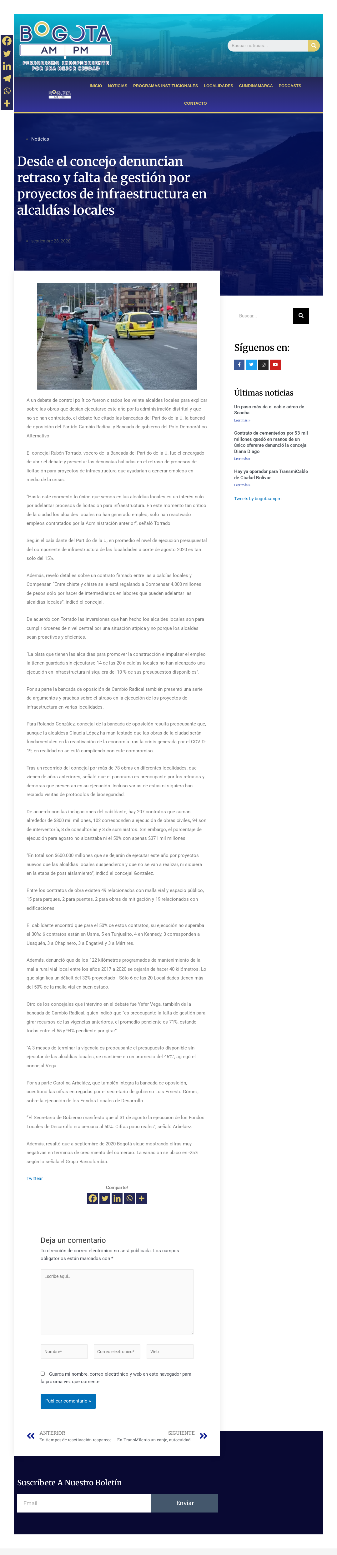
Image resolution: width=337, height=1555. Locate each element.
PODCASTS (290, 85)
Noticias (40, 139)
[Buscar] (314, 46)
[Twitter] (104, 1198)
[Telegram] (7, 78)
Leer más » (242, 420)
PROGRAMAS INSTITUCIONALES (165, 85)
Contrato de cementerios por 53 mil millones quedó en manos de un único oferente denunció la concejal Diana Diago (271, 443)
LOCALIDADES (218, 85)
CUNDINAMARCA (256, 85)
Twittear (35, 1178)
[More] (141, 1198)
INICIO (96, 85)
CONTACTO (195, 103)
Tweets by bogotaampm (259, 500)
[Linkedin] (117, 1198)
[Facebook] (92, 1198)
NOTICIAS (117, 85)
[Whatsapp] (129, 1198)
